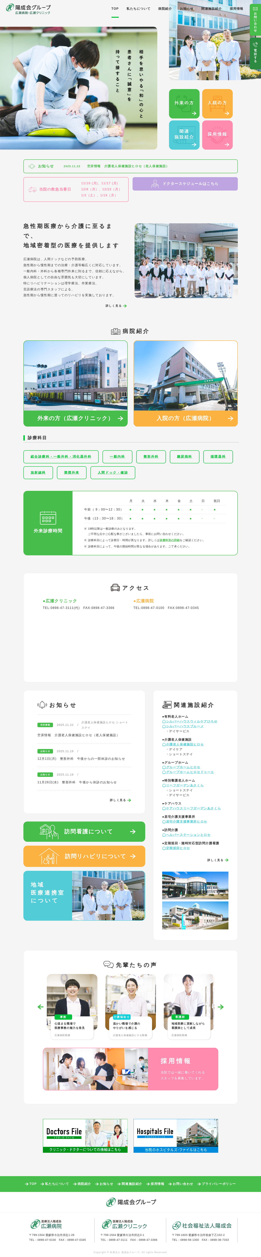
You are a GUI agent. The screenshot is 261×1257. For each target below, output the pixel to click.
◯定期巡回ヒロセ (176, 848)
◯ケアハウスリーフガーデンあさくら (191, 808)
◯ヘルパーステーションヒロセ (186, 835)
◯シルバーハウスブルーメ (183, 726)
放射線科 (38, 472)
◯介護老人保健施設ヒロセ (183, 744)
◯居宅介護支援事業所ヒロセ (184, 821)
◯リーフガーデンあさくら (183, 785)
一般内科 (117, 456)
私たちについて (138, 8)
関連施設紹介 (211, 8)
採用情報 (236, 8)
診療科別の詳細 (170, 540)
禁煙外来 (71, 472)
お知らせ (187, 8)
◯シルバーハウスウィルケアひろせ (190, 721)
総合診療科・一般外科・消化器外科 (61, 456)
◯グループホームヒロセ (181, 767)
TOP (115, 8)
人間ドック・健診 (113, 472)
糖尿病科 (184, 456)
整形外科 (151, 456)
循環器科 (218, 456)
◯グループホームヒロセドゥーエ (188, 772)
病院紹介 (165, 8)
